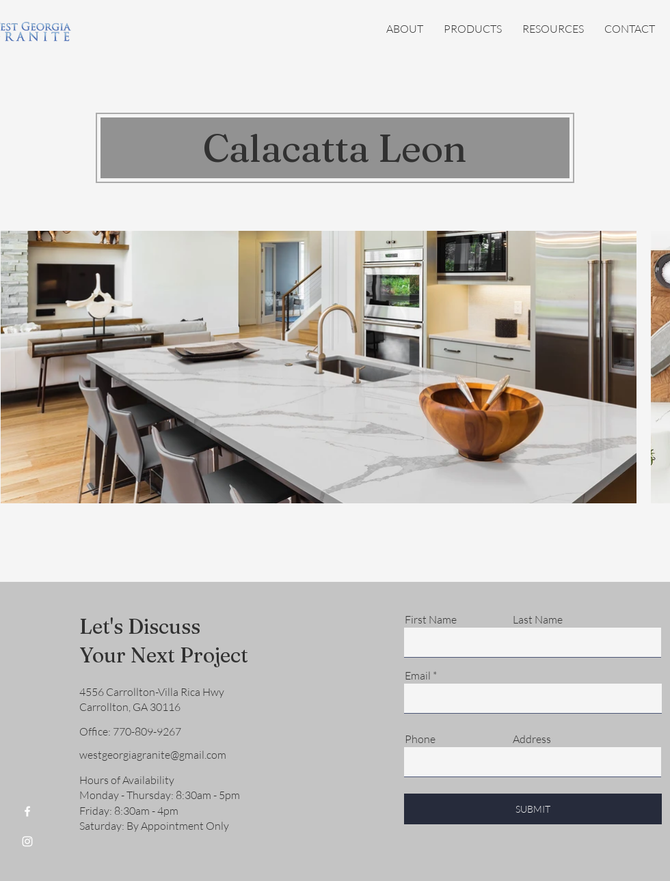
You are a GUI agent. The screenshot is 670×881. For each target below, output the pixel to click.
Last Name (538, 619)
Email (418, 675)
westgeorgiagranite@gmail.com (152, 754)
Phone (420, 738)
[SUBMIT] (533, 809)
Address (532, 738)
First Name (431, 619)
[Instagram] (27, 841)
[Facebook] (27, 811)
